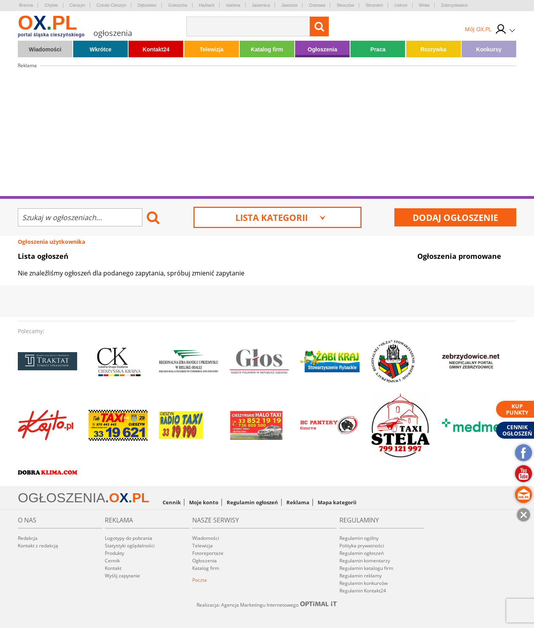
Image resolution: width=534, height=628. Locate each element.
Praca (377, 49)
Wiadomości (45, 49)
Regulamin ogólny (359, 538)
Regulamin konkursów (363, 583)
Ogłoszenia (322, 49)
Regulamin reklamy (360, 575)
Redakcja (28, 538)
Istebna (233, 5)
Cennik (172, 502)
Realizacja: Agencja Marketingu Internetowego (267, 604)
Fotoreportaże (207, 553)
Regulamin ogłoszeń (252, 502)
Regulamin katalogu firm (366, 568)
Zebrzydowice (454, 5)
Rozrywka (433, 49)
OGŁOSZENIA (61, 497)
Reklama (297, 502)
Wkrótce (101, 49)
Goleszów (177, 5)
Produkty (114, 553)
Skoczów (345, 5)
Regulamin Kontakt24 (362, 590)
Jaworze (289, 5)
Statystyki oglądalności (130, 545)
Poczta (199, 580)
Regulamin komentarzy (364, 560)
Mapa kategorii (337, 502)
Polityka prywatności (361, 545)
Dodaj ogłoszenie (455, 217)
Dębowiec (147, 5)
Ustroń (400, 5)
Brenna (26, 5)
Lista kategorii (280, 217)
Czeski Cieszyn (111, 5)
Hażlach (207, 5)
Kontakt (113, 568)
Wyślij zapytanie (122, 575)
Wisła (424, 5)
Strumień (374, 5)
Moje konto (203, 502)
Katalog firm (267, 49)
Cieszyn (77, 5)
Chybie (51, 5)
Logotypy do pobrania (128, 538)
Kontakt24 (156, 49)
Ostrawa (317, 5)
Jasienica (261, 5)
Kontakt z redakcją (38, 545)
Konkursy (489, 49)
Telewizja (211, 49)
